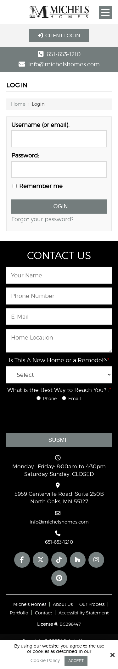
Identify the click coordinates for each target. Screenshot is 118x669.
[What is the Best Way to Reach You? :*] (39, 398)
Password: (25, 155)
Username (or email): (40, 124)
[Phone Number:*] (59, 296)
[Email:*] (59, 316)
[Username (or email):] (59, 138)
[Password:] (59, 169)
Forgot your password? (42, 219)
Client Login (59, 35)
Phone (48, 398)
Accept (76, 661)
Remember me (38, 186)
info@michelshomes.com (64, 64)
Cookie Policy (45, 660)
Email (72, 398)
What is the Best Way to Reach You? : (59, 390)
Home (18, 104)
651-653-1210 (64, 54)
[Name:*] (59, 275)
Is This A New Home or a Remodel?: (59, 360)
